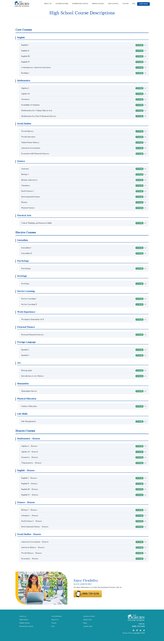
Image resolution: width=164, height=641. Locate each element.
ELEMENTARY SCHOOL (80, 4)
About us (22, 616)
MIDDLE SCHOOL (98, 4)
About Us (54, 619)
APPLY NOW (143, 4)
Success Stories (89, 616)
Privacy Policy (127, 633)
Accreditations (56, 616)
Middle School (24, 623)
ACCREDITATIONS (62, 4)
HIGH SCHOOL (113, 4)
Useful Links (87, 626)
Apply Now (87, 619)
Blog (85, 623)
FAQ (133, 4)
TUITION (125, 4)
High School (23, 619)
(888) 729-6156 (90, 593)
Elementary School (26, 626)
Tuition (53, 623)
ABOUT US (48, 4)
